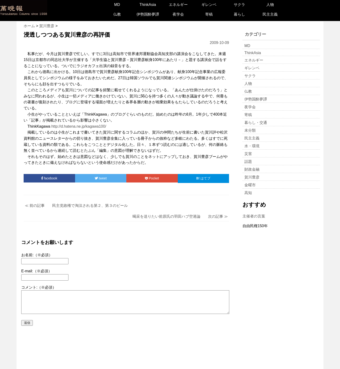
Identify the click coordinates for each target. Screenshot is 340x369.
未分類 (250, 130)
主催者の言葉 (253, 216)
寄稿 (209, 14)
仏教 (117, 14)
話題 (248, 162)
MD (117, 5)
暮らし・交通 (255, 123)
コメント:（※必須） (38, 287)
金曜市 (250, 185)
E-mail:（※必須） (36, 271)
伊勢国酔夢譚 (147, 14)
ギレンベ (209, 5)
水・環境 (251, 146)
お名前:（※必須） (36, 255)
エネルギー (178, 5)
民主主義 (270, 14)
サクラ (239, 5)
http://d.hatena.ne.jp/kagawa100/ (78, 126)
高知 (248, 193)
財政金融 (251, 169)
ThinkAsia (147, 5)
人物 (270, 5)
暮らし (239, 14)
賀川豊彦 (251, 177)
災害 (248, 154)
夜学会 (178, 14)
